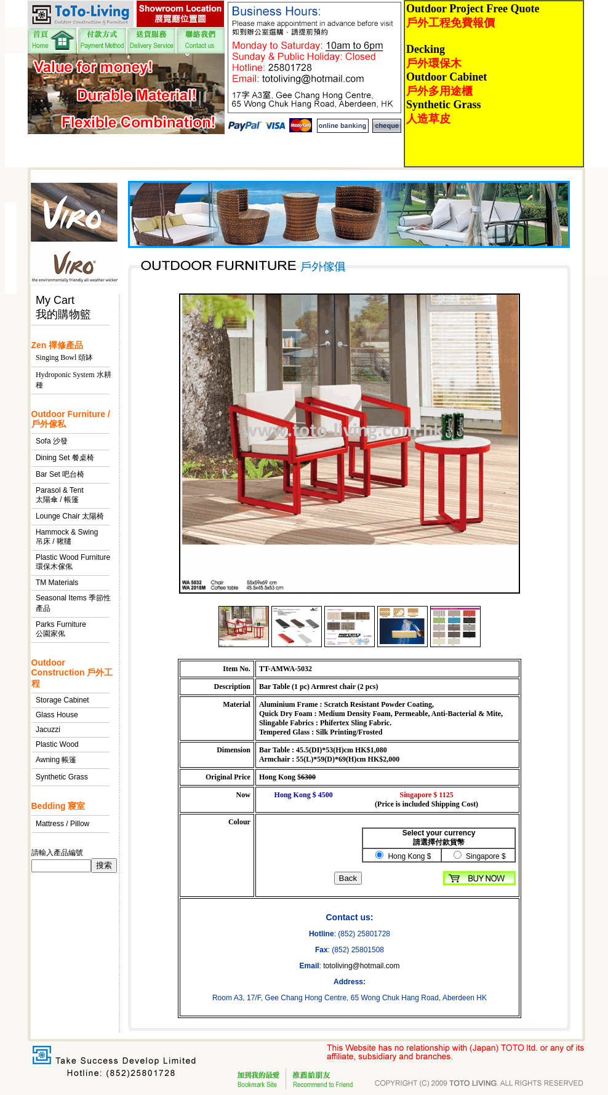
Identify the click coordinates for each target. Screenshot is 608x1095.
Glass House (57, 715)
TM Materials (57, 582)
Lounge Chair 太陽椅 (70, 516)
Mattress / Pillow (62, 823)
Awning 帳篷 (56, 759)
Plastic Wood (57, 744)
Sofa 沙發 (52, 441)
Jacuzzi (48, 729)
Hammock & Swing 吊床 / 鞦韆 (67, 537)
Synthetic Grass (62, 777)
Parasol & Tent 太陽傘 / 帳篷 (60, 495)
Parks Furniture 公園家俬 (61, 629)
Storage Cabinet (62, 700)
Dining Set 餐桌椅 (65, 457)
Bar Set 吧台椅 (60, 474)
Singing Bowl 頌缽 (64, 357)
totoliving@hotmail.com (361, 966)
